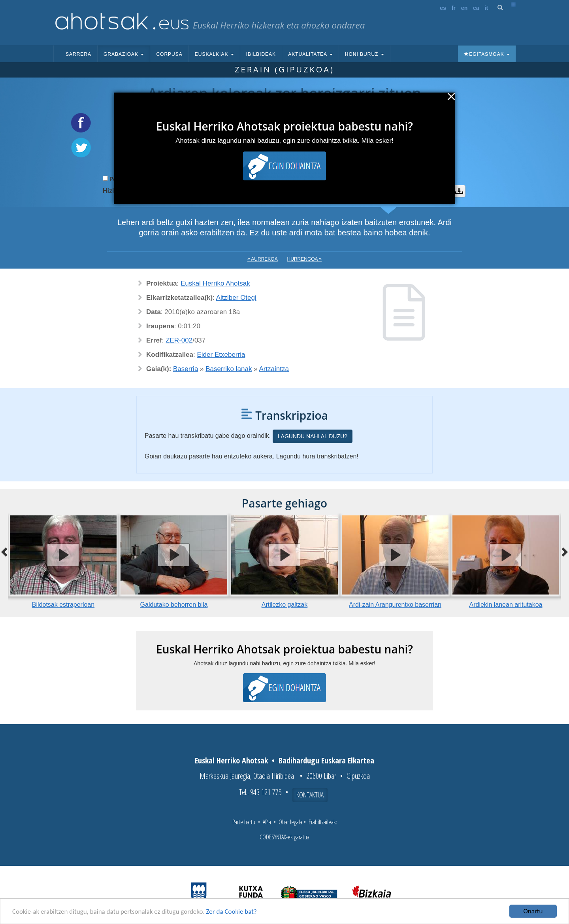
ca (476, 8)
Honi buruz (364, 54)
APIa (267, 822)
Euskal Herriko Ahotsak (215, 283)
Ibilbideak (261, 54)
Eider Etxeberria (221, 354)
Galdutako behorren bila (174, 604)
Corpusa (169, 54)
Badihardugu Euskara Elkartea (326, 760)
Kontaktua (310, 794)
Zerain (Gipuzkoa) (284, 69)
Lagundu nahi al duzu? (312, 436)
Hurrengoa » (304, 259)
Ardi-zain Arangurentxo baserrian (395, 604)
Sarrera (78, 54)
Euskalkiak (214, 54)
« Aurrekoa (262, 259)
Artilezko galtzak (285, 604)
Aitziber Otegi (236, 297)
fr (454, 8)
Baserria (185, 369)
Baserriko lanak (228, 369)
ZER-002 (179, 340)
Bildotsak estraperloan (63, 604)
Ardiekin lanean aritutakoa (505, 604)
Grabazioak (124, 54)
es (443, 8)
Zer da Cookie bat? (231, 911)
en (464, 8)
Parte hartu (243, 822)
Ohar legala (290, 822)
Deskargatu (459, 191)
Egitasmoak (487, 54)
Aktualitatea (310, 54)
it (486, 8)
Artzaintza (274, 369)
